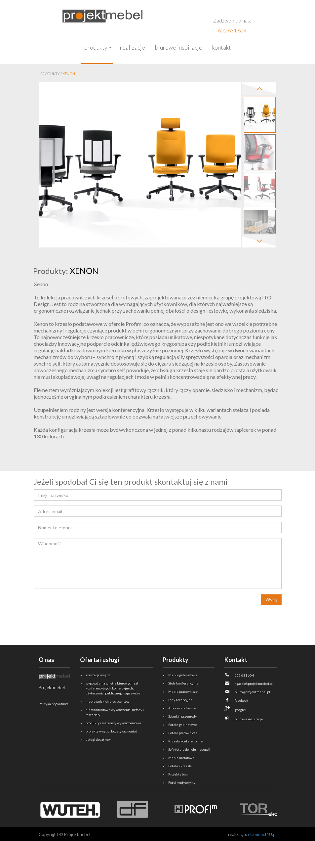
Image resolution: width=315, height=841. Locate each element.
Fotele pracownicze (182, 733)
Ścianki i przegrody (182, 716)
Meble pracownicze (183, 691)
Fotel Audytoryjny (181, 782)
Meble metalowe (181, 758)
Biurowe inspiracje (178, 47)
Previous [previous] (259, 88)
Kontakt (221, 47)
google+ (241, 710)
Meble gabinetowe (182, 675)
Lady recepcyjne (180, 700)
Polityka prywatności (54, 704)
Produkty (95, 47)
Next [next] (259, 241)
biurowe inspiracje (249, 719)
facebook (241, 700)
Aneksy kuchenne (182, 708)
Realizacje (132, 47)
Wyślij (271, 599)
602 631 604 (232, 30)
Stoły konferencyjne (183, 683)
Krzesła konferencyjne (185, 741)
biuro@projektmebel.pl (252, 692)
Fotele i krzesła (180, 766)
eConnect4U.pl (262, 834)
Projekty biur (178, 774)
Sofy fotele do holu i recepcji (189, 749)
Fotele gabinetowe (182, 725)
